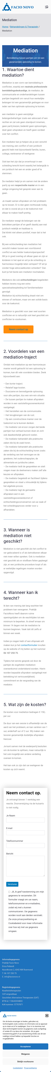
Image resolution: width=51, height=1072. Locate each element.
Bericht (25, 864)
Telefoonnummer (25, 843)
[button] (47, 1015)
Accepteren (25, 1046)
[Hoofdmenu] (46, 7)
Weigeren (25, 1054)
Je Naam (25, 817)
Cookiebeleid (18, 1068)
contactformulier (29, 645)
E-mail (25, 830)
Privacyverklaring (30, 1068)
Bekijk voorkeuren (25, 1061)
